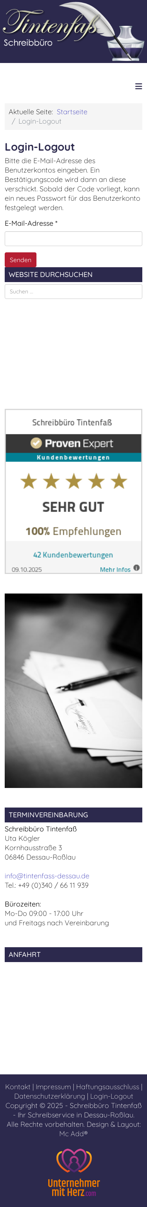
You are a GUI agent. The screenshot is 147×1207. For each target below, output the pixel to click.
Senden (20, 260)
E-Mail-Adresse (31, 223)
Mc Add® (73, 1133)
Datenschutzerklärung (49, 1096)
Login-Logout (111, 1096)
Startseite (72, 111)
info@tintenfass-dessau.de (47, 875)
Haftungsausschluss (107, 1086)
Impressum (53, 1086)
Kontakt (18, 1086)
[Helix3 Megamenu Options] (138, 86)
